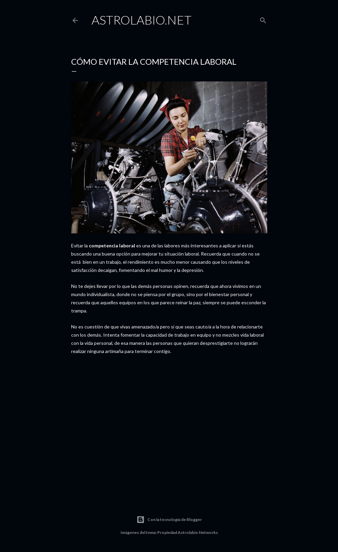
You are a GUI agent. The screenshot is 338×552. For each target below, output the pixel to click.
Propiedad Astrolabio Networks (187, 532)
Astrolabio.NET (142, 19)
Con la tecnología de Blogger (169, 520)
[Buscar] (263, 19)
